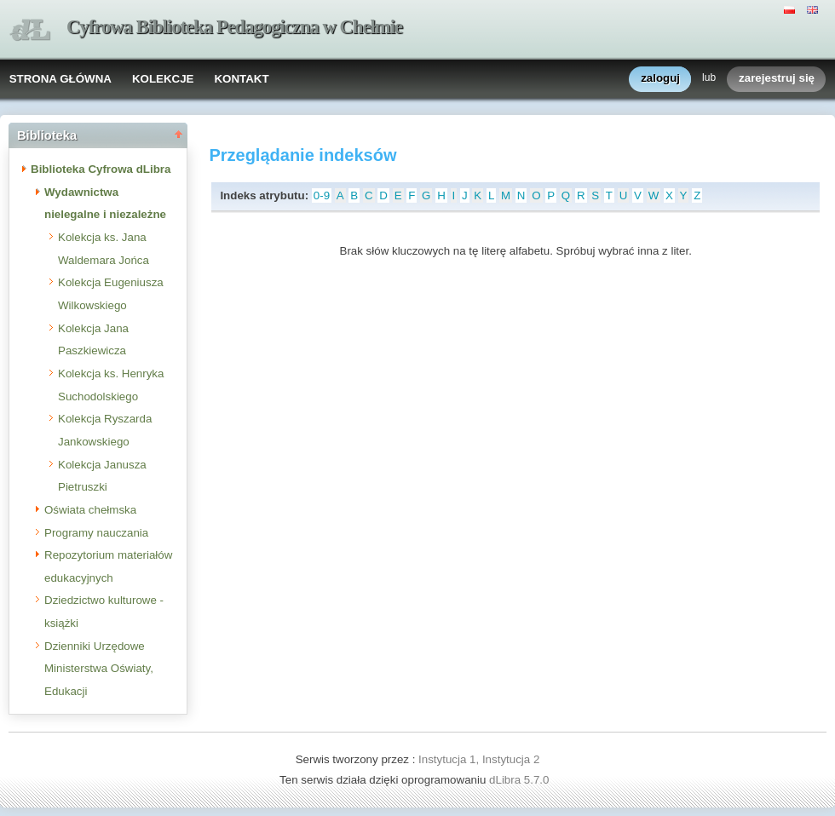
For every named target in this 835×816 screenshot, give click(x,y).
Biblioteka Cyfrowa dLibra (100, 169)
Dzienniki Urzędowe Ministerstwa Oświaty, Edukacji (98, 669)
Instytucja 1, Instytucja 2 (478, 759)
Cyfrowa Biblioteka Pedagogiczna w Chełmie (234, 26)
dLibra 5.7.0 (520, 779)
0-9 (322, 195)
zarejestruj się (777, 79)
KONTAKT (241, 78)
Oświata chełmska (90, 509)
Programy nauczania (96, 532)
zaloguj (660, 79)
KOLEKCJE (163, 78)
